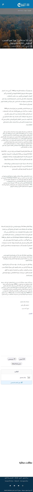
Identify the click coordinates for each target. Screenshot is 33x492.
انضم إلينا (17, 481)
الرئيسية (29, 10)
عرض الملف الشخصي (16, 382)
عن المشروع (25, 478)
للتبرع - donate (18, 478)
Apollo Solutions (8, 490)
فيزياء (25, 10)
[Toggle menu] (28, 4)
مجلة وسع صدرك (24, 481)
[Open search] (3, 4)
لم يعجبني (11, 359)
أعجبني (22, 359)
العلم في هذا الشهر (9, 478)
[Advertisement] (16, 70)
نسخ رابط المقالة (16, 363)
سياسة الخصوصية (9, 481)
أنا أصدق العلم (15, 490)
